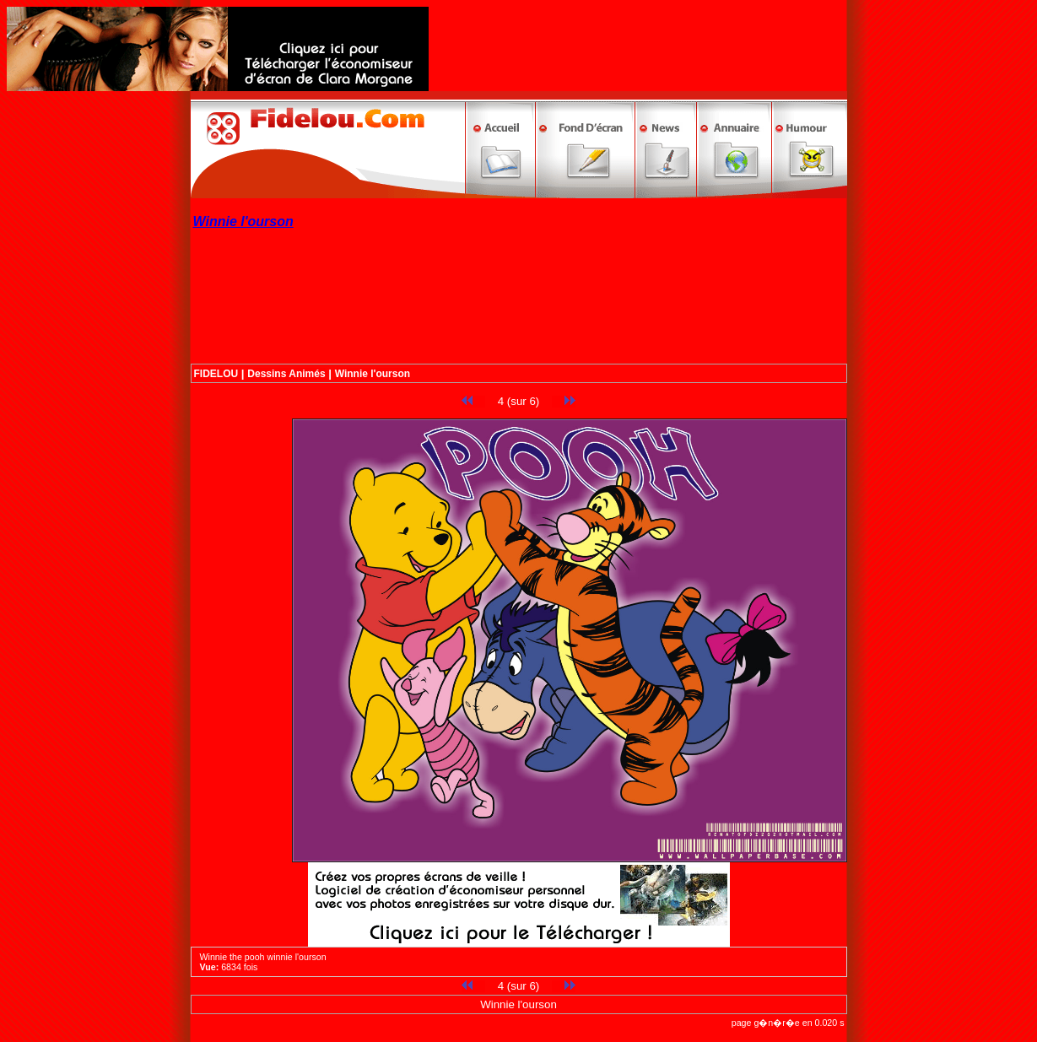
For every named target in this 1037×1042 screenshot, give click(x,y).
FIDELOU (216, 374)
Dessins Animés (286, 374)
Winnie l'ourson (372, 374)
